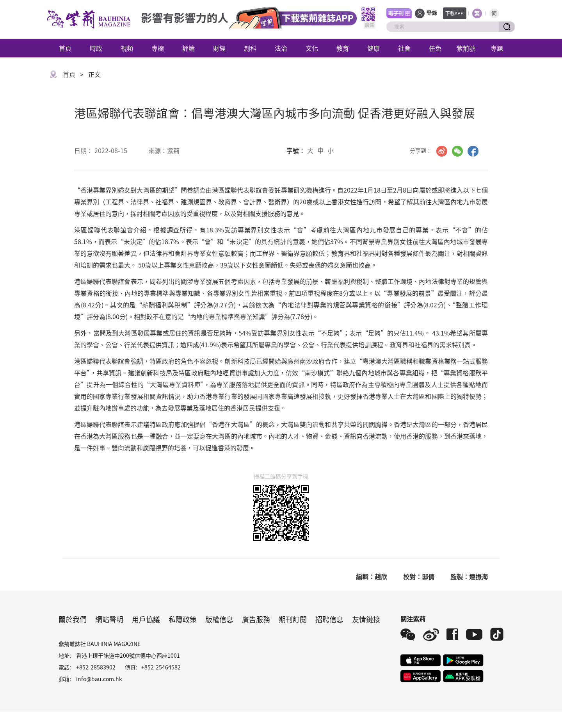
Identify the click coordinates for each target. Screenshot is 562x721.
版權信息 (219, 619)
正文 (94, 74)
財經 (219, 48)
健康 (373, 48)
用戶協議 (146, 619)
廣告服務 (256, 619)
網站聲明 (109, 619)
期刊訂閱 (293, 619)
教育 (342, 48)
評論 (188, 48)
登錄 (431, 13)
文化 (312, 48)
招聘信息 (329, 619)
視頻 (127, 48)
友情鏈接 (366, 619)
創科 (250, 48)
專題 (497, 48)
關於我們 (73, 619)
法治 (281, 48)
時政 (96, 48)
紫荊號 (466, 48)
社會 (404, 48)
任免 (435, 48)
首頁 (65, 48)
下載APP (454, 13)
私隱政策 (183, 619)
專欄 (157, 48)
